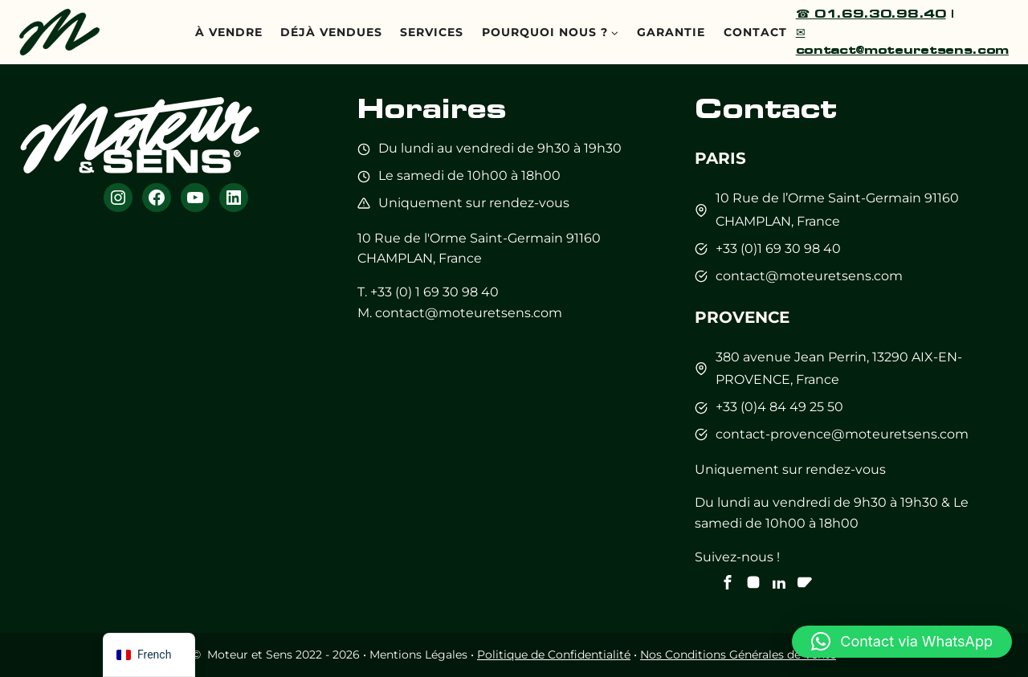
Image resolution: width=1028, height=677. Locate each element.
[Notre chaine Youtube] (805, 582)
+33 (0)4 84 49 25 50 (779, 406)
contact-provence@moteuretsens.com (842, 434)
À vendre (229, 32)
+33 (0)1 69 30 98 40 (778, 248)
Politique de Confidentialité (553, 654)
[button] (902, 642)
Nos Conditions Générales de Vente (738, 654)
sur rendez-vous (517, 202)
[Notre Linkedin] (779, 582)
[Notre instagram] (753, 582)
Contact (755, 32)
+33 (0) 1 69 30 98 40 (434, 292)
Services (431, 32)
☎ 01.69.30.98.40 (871, 13)
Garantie (671, 32)
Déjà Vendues (331, 32)
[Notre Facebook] (727, 582)
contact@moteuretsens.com (468, 312)
